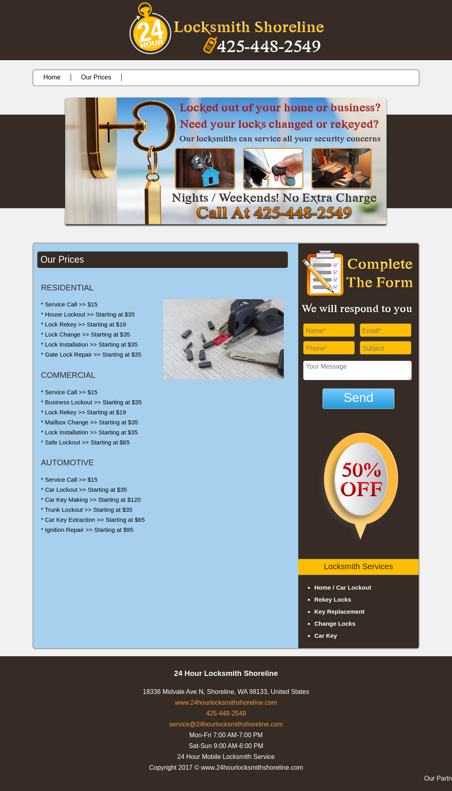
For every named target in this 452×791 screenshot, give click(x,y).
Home (52, 77)
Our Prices (96, 77)
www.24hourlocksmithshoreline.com (226, 702)
